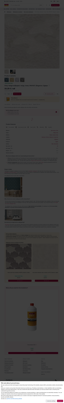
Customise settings (51, 401)
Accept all (60, 401)
